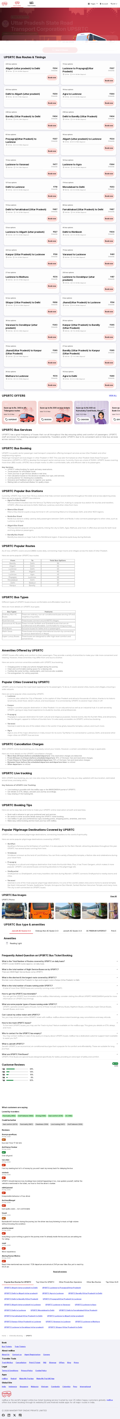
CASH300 (83, 419)
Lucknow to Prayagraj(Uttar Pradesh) (78, 70)
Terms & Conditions (10, 1371)
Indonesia (13, 1387)
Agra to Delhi (70, 376)
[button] (17, 39)
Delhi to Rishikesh (72, 232)
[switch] (112, 39)
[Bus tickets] (17, 4)
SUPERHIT (11, 419)
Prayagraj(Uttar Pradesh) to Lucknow (21, 140)
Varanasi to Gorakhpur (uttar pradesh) (22, 326)
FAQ (44, 1363)
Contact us (17, 1355)
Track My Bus (7, 1363)
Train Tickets (20, 1347)
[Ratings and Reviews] (64, 15)
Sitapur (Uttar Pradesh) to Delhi (23, 302)
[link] (19, 412)
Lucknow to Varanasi (17, 164)
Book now (52, 78)
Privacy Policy (27, 1371)
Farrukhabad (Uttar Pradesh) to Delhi (83, 209)
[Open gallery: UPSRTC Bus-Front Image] (14, 911)
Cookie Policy (41, 1371)
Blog (69, 1363)
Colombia (66, 1387)
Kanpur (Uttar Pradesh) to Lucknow (25, 254)
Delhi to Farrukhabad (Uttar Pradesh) (26, 209)
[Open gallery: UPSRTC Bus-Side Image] (68, 911)
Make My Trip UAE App (45, 1379)
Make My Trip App (26, 1379)
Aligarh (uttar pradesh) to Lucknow (82, 139)
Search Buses (60, 48)
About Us (5, 1355)
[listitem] (6, 404)
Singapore (24, 1387)
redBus (5, 1379)
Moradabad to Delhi (73, 187)
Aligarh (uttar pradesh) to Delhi (23, 68)
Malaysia (34, 1387)
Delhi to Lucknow (15, 187)
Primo (76, 1363)
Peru (75, 1387)
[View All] (113, 896)
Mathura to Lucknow (17, 376)
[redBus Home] (4, 3)
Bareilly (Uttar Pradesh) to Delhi (23, 116)
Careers (46, 1355)
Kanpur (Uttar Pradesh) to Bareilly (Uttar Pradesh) (81, 326)
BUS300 (46, 419)
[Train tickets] (31, 4)
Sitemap (52, 1363)
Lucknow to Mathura (17, 276)
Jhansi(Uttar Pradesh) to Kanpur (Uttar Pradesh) (24, 352)
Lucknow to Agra (72, 164)
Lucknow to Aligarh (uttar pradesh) (25, 232)
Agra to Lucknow (72, 94)
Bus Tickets (7, 1347)
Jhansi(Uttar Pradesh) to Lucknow (81, 302)
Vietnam (44, 1387)
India (4, 1387)
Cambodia (55, 1387)
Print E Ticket (34, 1363)
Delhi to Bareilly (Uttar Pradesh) (80, 116)
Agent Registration (32, 1355)
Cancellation (21, 1363)
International (85, 1387)
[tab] (21, 931)
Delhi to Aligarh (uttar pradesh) (23, 94)
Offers (61, 1363)
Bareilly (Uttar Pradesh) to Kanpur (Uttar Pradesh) (81, 352)
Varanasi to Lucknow (74, 254)
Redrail (14, 1379)
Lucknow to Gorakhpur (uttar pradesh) (79, 278)
